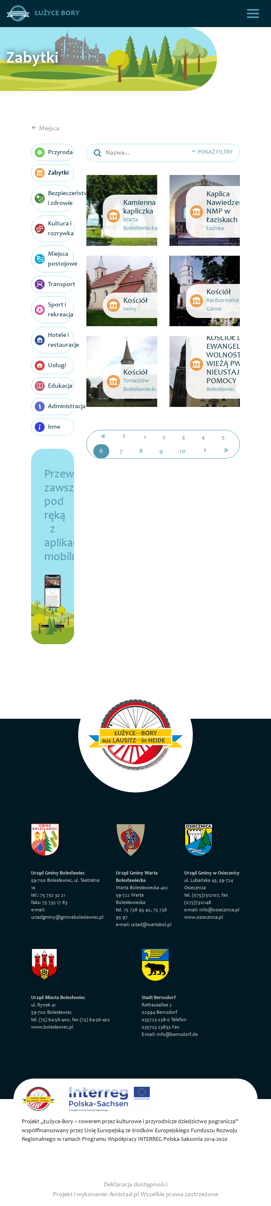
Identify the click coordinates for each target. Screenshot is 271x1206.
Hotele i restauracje (54, 340)
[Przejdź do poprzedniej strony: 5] (124, 437)
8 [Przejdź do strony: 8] (141, 451)
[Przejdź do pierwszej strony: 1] (103, 437)
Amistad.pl (124, 1194)
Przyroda (54, 152)
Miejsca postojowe (54, 259)
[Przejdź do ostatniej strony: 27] (226, 451)
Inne (47, 427)
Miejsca (45, 128)
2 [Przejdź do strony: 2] (164, 437)
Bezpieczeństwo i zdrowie (54, 198)
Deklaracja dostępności (135, 1184)
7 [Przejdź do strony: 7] (121, 451)
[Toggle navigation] (253, 13)
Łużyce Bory (43, 13)
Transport (54, 284)
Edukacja (53, 386)
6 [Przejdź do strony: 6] (101, 451)
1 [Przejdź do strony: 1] (145, 437)
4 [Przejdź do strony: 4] (203, 437)
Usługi (50, 365)
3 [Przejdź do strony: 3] (183, 437)
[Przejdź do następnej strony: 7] (205, 451)
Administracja (54, 406)
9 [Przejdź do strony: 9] (161, 451)
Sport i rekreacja (54, 310)
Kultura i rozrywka (54, 228)
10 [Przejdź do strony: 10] (182, 451)
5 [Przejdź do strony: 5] (223, 437)
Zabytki (52, 173)
